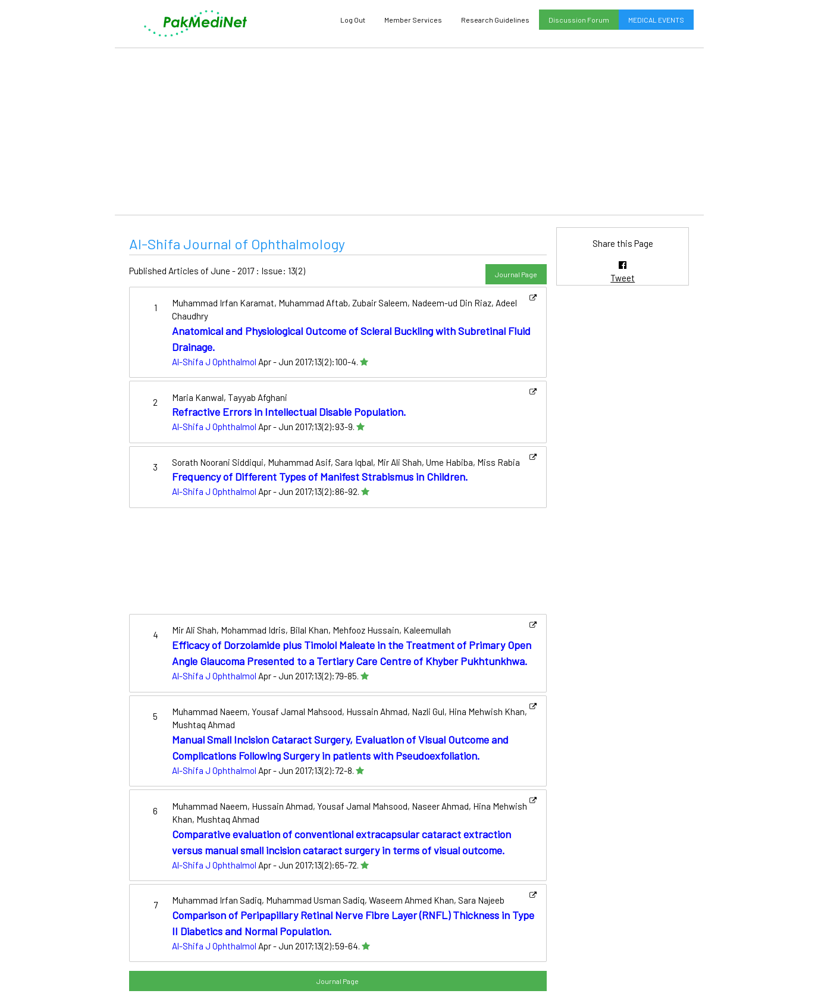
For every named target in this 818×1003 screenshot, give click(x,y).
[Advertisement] (409, 131)
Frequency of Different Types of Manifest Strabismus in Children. (320, 476)
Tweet (622, 277)
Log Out (352, 19)
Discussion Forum (579, 19)
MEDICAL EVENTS (656, 19)
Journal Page (516, 274)
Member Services (413, 19)
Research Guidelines (495, 19)
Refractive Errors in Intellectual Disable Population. (289, 411)
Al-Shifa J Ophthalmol (214, 361)
